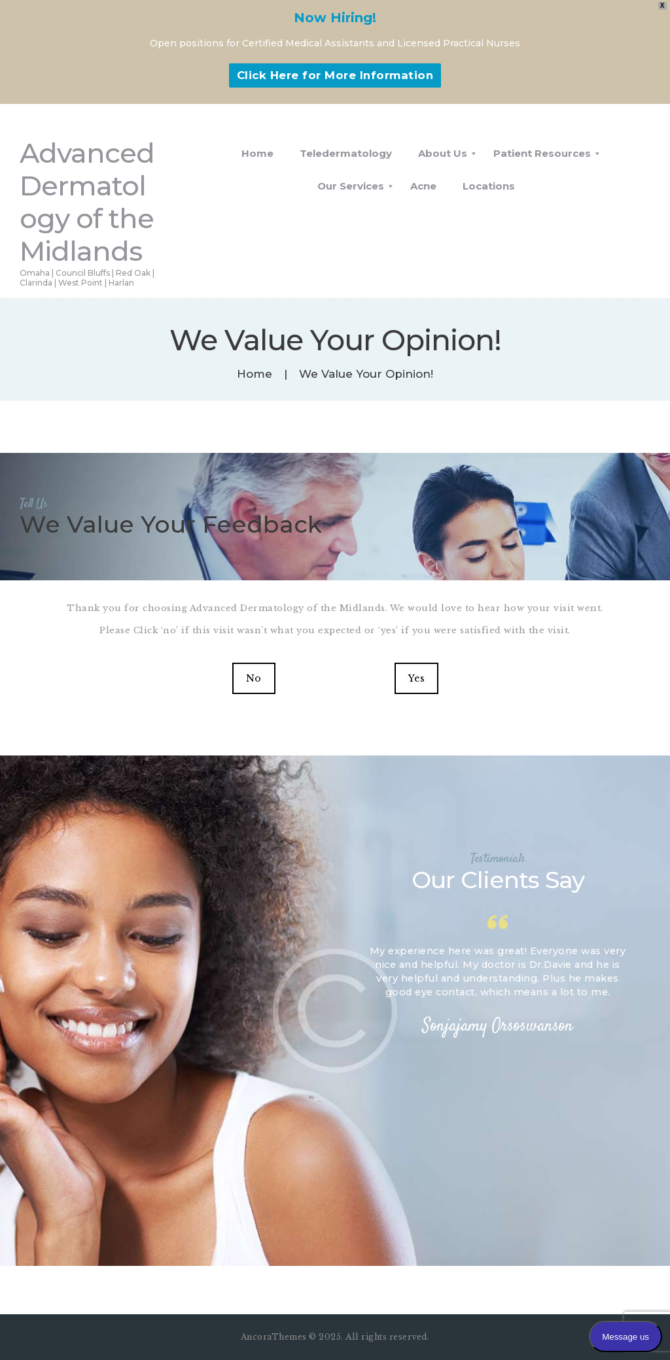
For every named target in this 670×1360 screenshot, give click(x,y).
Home (254, 374)
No (254, 678)
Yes (416, 678)
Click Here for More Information (335, 75)
